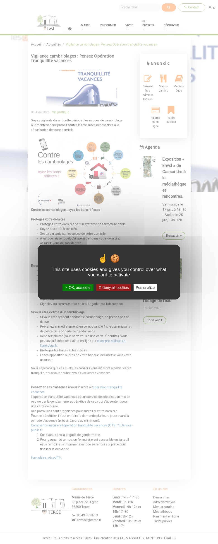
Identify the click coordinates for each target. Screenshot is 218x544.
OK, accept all (78, 288)
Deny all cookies (113, 288)
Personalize (145, 288)
